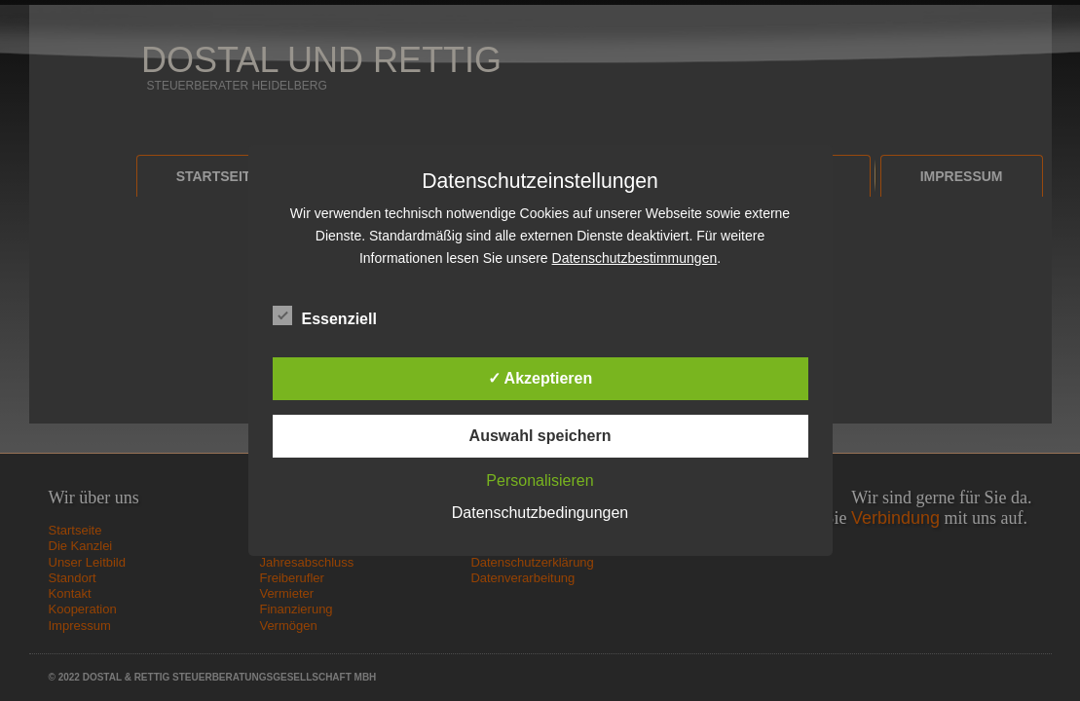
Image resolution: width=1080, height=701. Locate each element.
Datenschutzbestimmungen (635, 258)
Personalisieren (539, 480)
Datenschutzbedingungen (540, 512)
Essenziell (325, 316)
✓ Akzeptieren (540, 378)
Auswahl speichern (540, 435)
